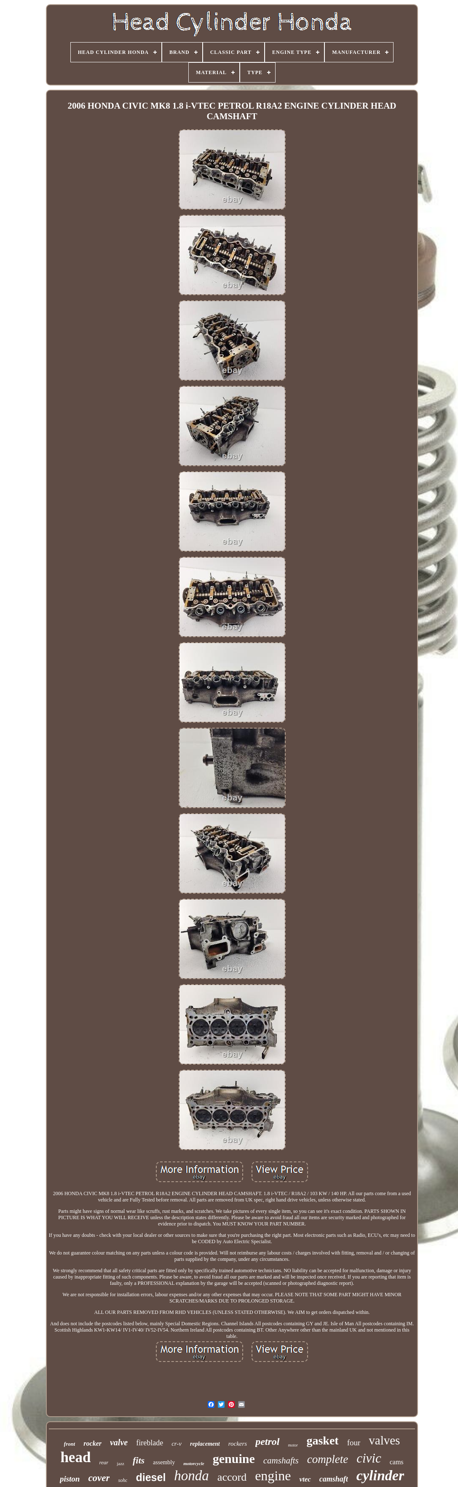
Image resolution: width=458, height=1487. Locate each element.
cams (397, 1462)
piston (70, 1478)
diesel (151, 1477)
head (75, 1457)
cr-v (176, 1443)
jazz (120, 1463)
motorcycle (193, 1463)
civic (368, 1458)
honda (191, 1475)
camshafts (281, 1460)
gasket (322, 1440)
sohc (122, 1480)
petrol (267, 1441)
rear (103, 1462)
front (69, 1444)
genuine (234, 1459)
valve (119, 1442)
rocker (92, 1443)
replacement (205, 1444)
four (354, 1442)
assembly (164, 1462)
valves (384, 1440)
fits (139, 1460)
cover (99, 1478)
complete (327, 1459)
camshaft (333, 1479)
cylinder (380, 1475)
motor (293, 1445)
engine (273, 1475)
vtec (305, 1479)
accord (231, 1477)
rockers (237, 1443)
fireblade (149, 1443)
